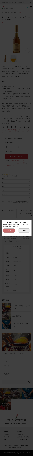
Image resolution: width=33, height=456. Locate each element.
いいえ (24, 230)
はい (9, 230)
